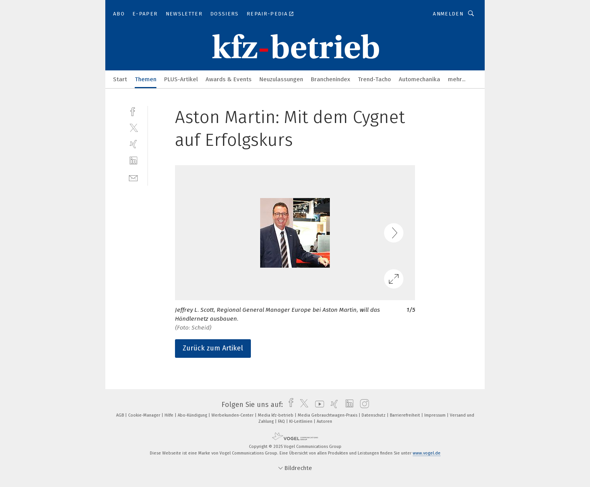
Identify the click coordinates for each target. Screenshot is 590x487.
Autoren (324, 421)
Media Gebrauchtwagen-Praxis (328, 415)
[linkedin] (133, 161)
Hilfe (170, 415)
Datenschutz (374, 415)
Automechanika (419, 79)
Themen (145, 79)
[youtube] (317, 404)
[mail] (133, 177)
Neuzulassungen (281, 79)
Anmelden (448, 13)
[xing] (133, 144)
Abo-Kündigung (193, 415)
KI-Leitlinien (301, 421)
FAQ (282, 421)
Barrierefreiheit (405, 415)
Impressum (435, 415)
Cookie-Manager (144, 415)
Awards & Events (229, 79)
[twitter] (133, 127)
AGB (120, 415)
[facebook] (133, 111)
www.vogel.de (427, 453)
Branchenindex (330, 79)
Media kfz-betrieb (276, 415)
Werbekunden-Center (233, 415)
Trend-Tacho (374, 79)
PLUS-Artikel (181, 79)
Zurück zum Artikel (213, 348)
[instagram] (362, 404)
